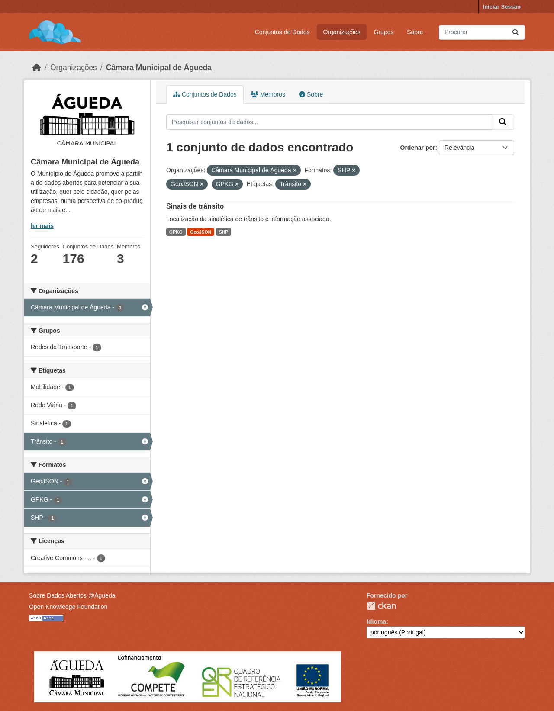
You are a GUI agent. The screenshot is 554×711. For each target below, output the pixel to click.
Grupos (384, 32)
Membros (268, 94)
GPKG (176, 232)
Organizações (341, 32)
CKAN (381, 605)
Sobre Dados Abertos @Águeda (72, 595)
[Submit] (515, 32)
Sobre (415, 32)
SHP (224, 232)
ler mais (42, 225)
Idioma (376, 621)
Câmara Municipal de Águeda (159, 67)
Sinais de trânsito (195, 206)
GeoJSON (200, 232)
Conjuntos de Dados (282, 32)
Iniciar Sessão (502, 6)
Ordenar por (417, 147)
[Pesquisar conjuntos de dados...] (482, 32)
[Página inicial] (36, 67)
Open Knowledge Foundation (68, 606)
